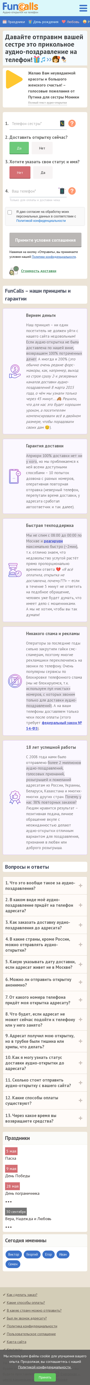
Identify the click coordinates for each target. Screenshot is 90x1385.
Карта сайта (16, 1342)
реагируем (53, 541)
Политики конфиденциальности (54, 257)
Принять (45, 1377)
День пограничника (22, 1193)
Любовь (73, 22)
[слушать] (14, 79)
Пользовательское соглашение (31, 1334)
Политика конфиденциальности (32, 1326)
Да (19, 148)
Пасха (10, 1158)
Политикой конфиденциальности (41, 221)
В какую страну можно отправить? (34, 1310)
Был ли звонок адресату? (27, 1318)
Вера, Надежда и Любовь (28, 1219)
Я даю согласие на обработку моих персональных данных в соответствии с (46, 216)
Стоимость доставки (38, 271)
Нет (42, 148)
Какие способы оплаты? (26, 1303)
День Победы (17, 1176)
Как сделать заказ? (22, 1295)
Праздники (16, 22)
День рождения (45, 22)
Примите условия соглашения (45, 240)
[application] (13, 78)
